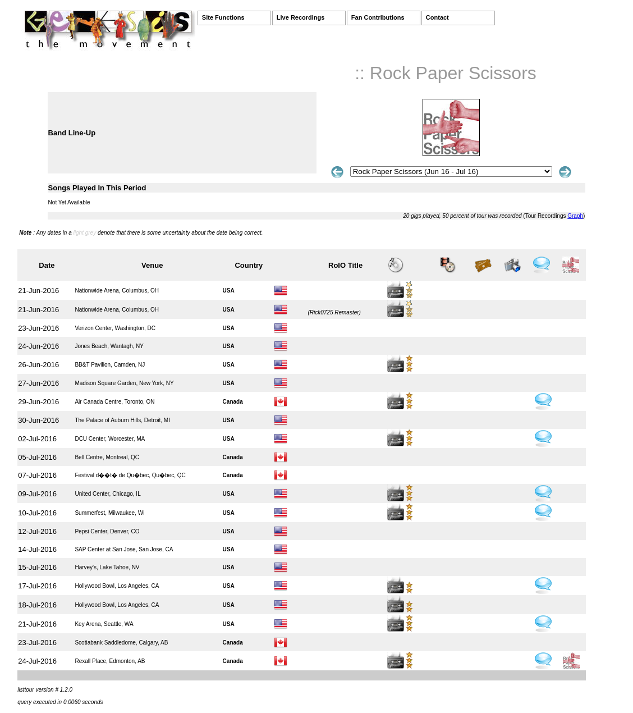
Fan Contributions (378, 17)
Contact (437, 17)
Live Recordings (301, 17)
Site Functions (223, 17)
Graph (575, 216)
